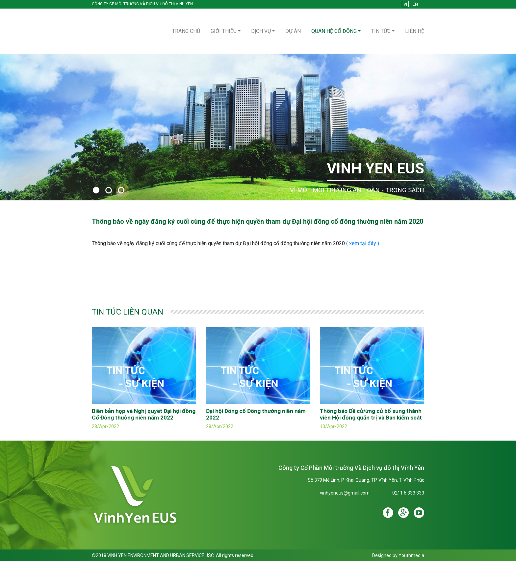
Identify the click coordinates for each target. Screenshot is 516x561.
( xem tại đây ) (362, 243)
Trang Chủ (186, 31)
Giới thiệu (224, 31)
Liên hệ (414, 31)
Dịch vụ (261, 31)
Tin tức (381, 31)
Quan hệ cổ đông (334, 31)
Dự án (293, 31)
